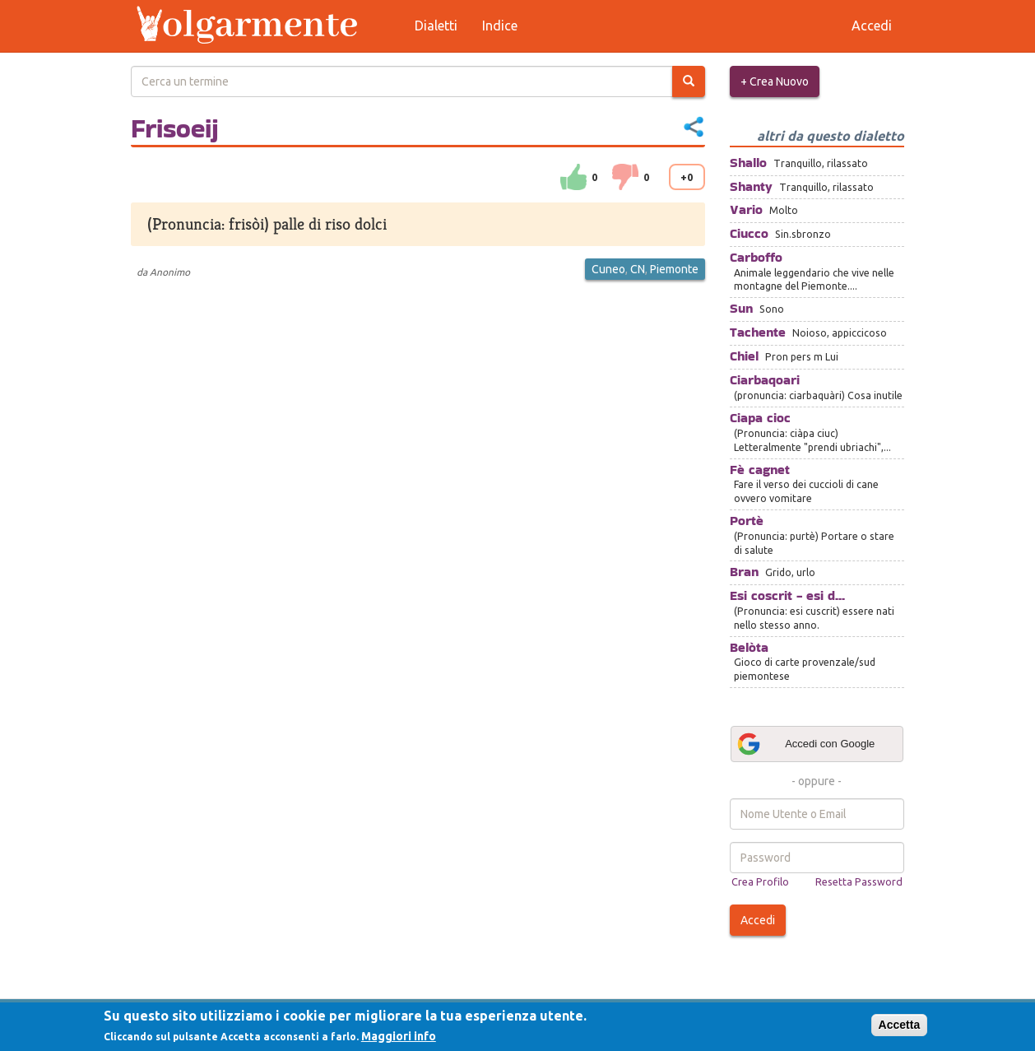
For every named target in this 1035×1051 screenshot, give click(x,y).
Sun (741, 308)
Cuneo (608, 269)
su (573, 177)
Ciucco (749, 233)
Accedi (757, 920)
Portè (746, 520)
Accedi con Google (805, 744)
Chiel (744, 355)
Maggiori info (398, 1036)
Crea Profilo (760, 881)
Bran (744, 571)
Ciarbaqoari (765, 379)
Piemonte (674, 269)
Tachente (758, 332)
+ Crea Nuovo (774, 81)
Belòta (749, 647)
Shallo (748, 162)
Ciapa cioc (760, 417)
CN (637, 269)
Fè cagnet (760, 469)
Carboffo (756, 257)
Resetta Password (859, 881)
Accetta (900, 1024)
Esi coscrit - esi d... (787, 595)
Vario (746, 209)
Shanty (751, 186)
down (625, 177)
